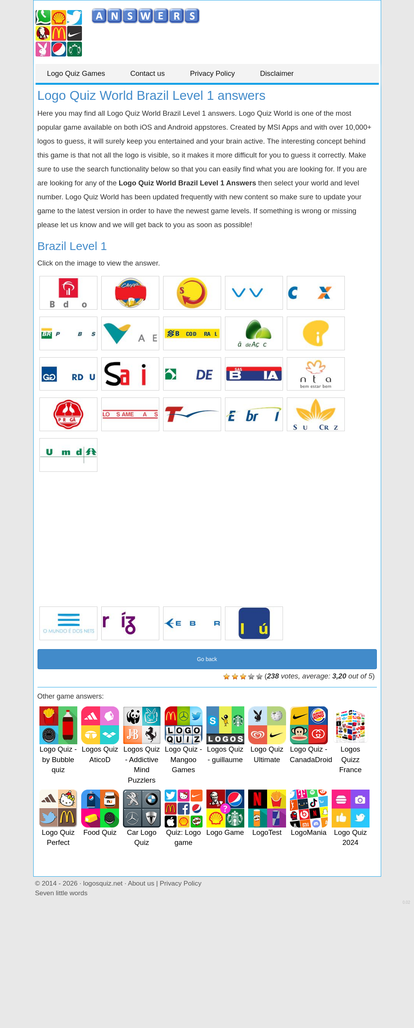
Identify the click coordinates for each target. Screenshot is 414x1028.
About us (141, 883)
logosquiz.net (103, 883)
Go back (207, 659)
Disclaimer (277, 73)
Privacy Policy (212, 73)
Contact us (147, 73)
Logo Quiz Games (76, 73)
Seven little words (61, 893)
